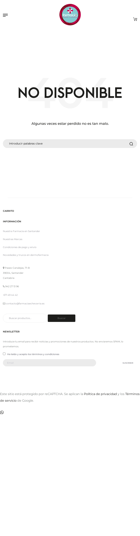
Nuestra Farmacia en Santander (21, 231)
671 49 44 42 (10, 294)
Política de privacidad (100, 394)
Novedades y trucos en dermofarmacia (26, 254)
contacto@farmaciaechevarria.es (25, 303)
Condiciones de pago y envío (20, 247)
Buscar (61, 318)
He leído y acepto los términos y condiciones (31, 354)
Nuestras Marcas (12, 239)
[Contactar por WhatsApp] (2, 412)
